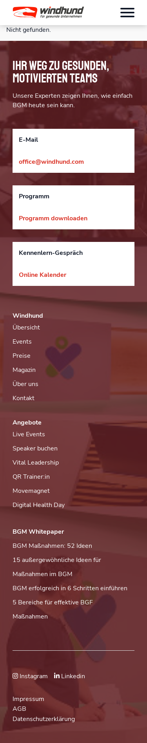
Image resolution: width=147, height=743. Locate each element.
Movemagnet (31, 491)
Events (22, 341)
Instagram (30, 676)
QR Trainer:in (31, 476)
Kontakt (23, 398)
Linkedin (69, 676)
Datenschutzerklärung (44, 719)
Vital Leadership (36, 462)
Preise (22, 355)
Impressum (28, 699)
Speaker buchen (35, 448)
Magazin (24, 370)
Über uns (25, 384)
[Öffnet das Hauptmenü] (127, 12)
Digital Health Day (39, 505)
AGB (19, 709)
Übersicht (26, 327)
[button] (54, 12)
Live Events (29, 434)
